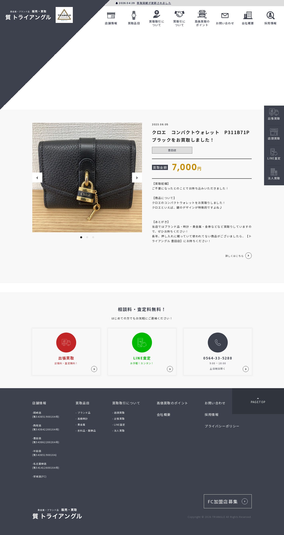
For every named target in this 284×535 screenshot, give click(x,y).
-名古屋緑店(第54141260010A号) (45, 465)
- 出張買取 (118, 418)
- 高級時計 (82, 418)
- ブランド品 (83, 412)
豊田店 (172, 150)
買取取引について (156, 17)
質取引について (179, 17)
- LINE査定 (118, 424)
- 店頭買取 (118, 412)
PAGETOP (258, 400)
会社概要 (248, 17)
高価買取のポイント (202, 17)
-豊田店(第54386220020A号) (45, 440)
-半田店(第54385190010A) (44, 452)
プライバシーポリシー (222, 426)
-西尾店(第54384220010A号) (45, 427)
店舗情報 (111, 17)
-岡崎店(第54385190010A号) (45, 414)
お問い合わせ (225, 17)
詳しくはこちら (234, 255)
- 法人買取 (118, 430)
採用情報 (270, 17)
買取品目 (134, 17)
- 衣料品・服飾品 (86, 430)
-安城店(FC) (39, 476)
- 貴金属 (80, 424)
